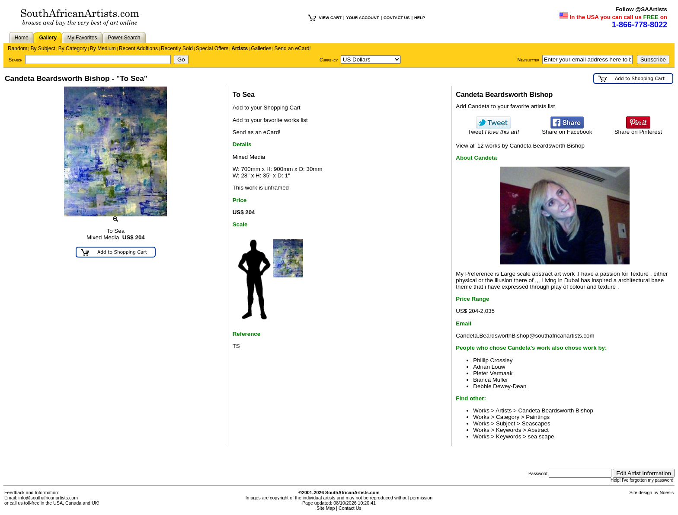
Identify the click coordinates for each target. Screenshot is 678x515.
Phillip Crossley (492, 360)
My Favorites (82, 38)
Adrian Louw (489, 367)
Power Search (124, 38)
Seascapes (536, 423)
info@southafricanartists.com (48, 497)
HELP (419, 18)
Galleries (261, 48)
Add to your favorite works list (270, 120)
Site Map (326, 508)
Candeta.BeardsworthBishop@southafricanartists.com (525, 335)
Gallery (48, 38)
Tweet (493, 129)
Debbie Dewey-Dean (499, 386)
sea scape (541, 436)
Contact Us (350, 508)
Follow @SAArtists (641, 9)
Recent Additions (138, 48)
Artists (239, 48)
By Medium (103, 48)
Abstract (538, 430)
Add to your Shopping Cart (267, 107)
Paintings (538, 417)
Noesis (666, 492)
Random (17, 48)
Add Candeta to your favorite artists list (505, 106)
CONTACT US (396, 18)
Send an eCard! (293, 48)
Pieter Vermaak (492, 373)
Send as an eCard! (257, 132)
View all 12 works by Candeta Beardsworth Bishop (520, 145)
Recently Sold (177, 48)
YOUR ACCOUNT (362, 18)
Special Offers (212, 48)
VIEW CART (330, 18)
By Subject (42, 48)
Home (22, 38)
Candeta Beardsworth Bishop (555, 410)
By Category (72, 48)
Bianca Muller (490, 380)
